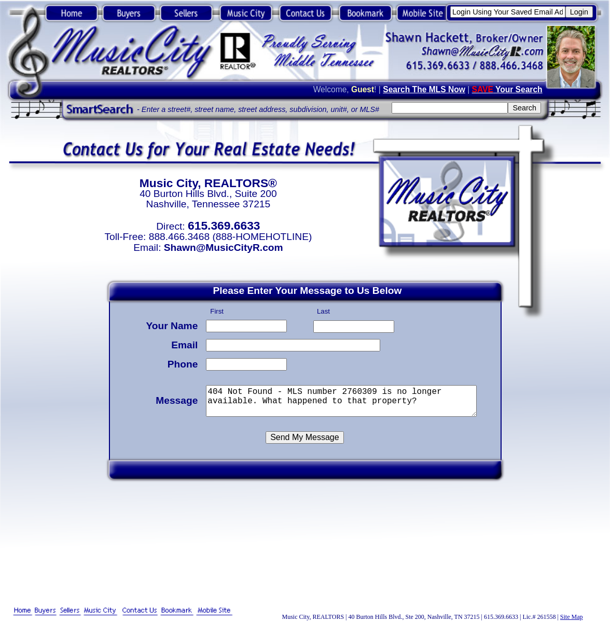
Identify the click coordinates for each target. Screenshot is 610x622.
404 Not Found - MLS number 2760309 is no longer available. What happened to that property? (342, 399)
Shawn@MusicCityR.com (223, 247)
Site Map (571, 616)
